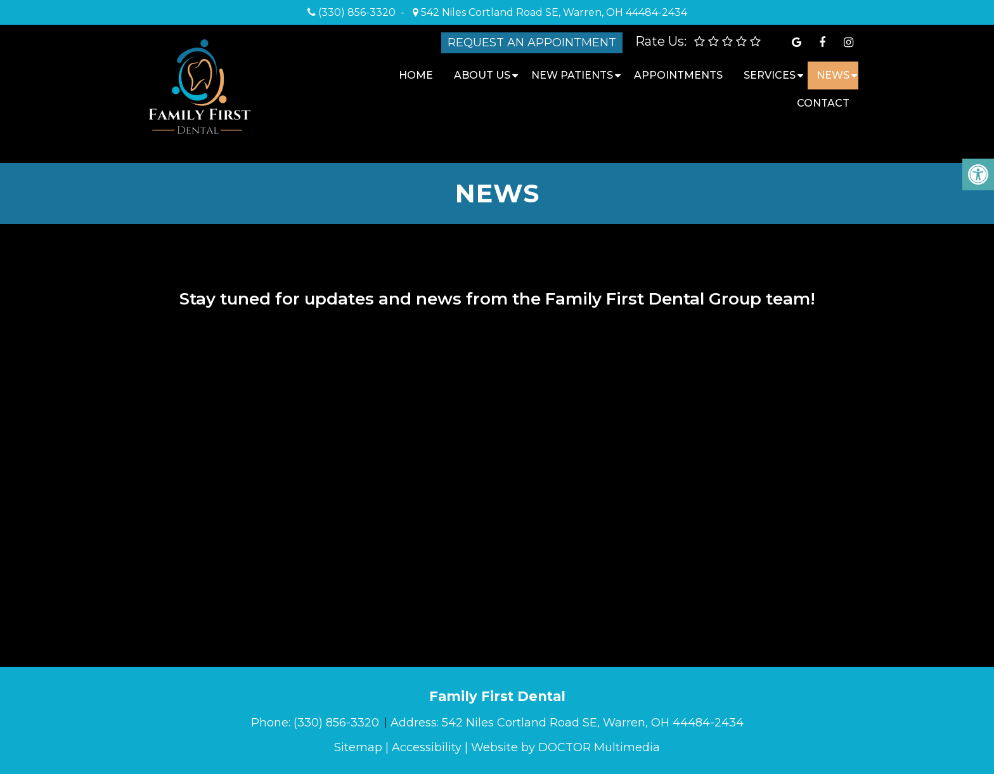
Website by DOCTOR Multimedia (565, 747)
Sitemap (358, 747)
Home (416, 75)
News (832, 75)
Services (770, 75)
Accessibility (427, 747)
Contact (823, 103)
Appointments (678, 75)
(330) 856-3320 (357, 12)
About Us (482, 75)
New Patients (572, 75)
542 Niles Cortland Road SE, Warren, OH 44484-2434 (552, 12)
